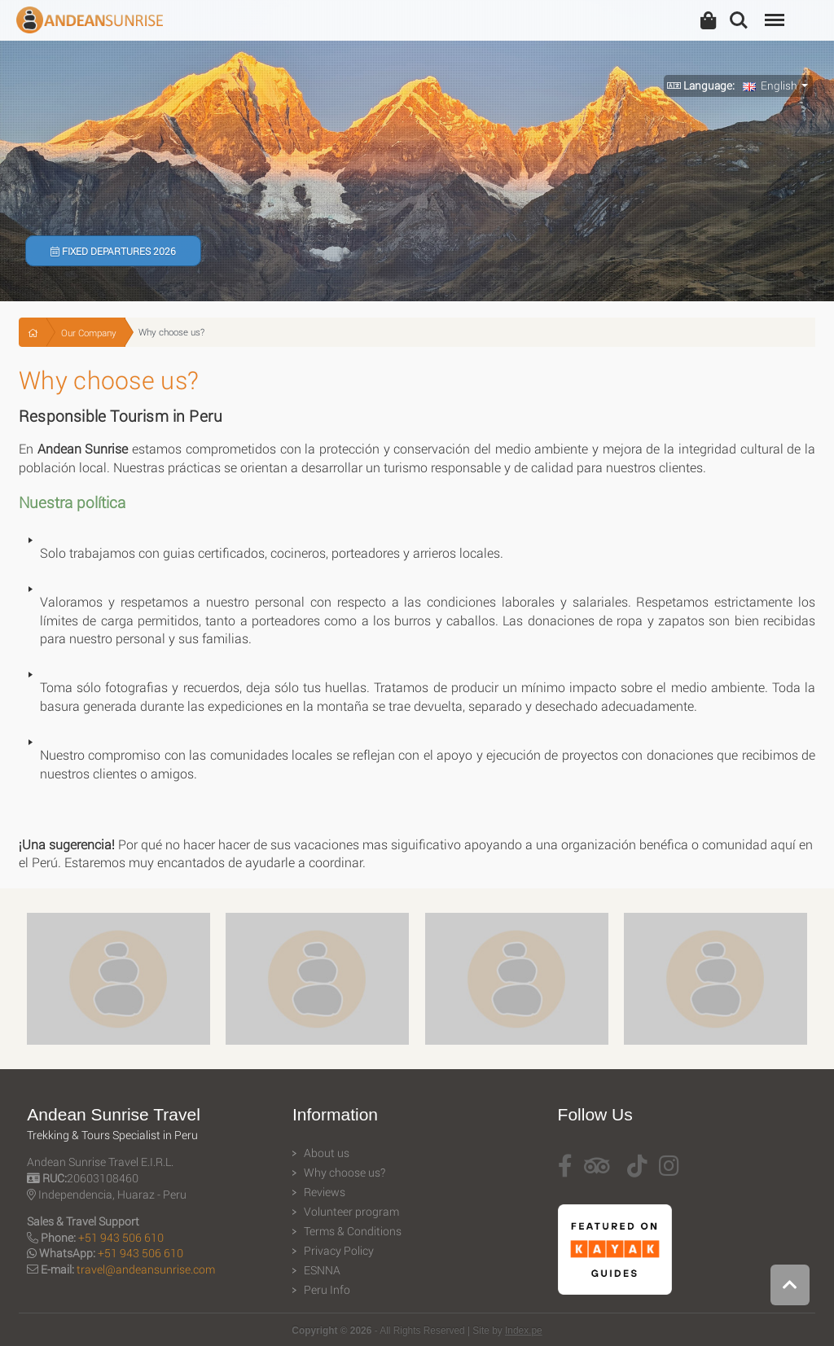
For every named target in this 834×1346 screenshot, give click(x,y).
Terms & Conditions (353, 1231)
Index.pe (523, 1330)
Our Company (88, 333)
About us (326, 1153)
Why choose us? (344, 1172)
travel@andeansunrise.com (146, 1269)
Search (739, 20)
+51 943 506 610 (121, 1237)
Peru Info (327, 1289)
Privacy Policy (339, 1250)
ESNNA (322, 1270)
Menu (773, 11)
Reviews (324, 1192)
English (770, 85)
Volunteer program (351, 1211)
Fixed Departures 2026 (113, 250)
